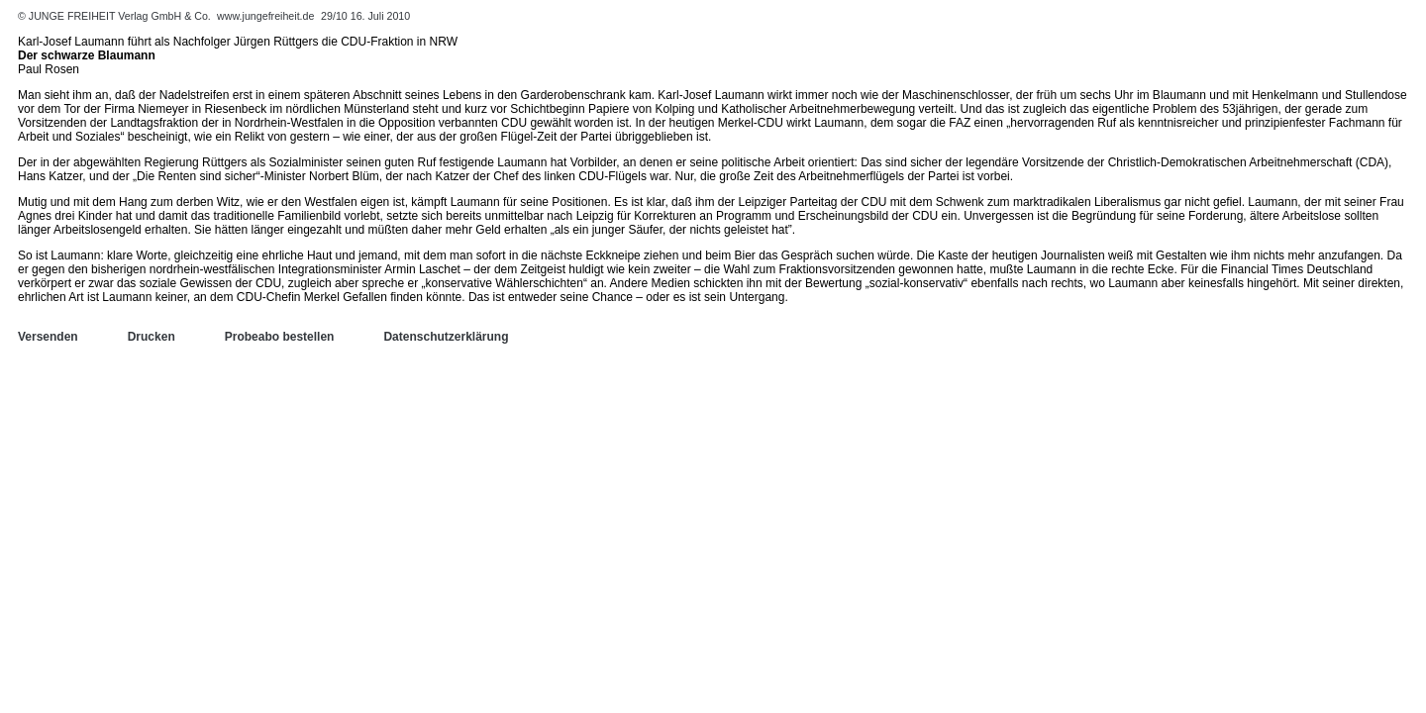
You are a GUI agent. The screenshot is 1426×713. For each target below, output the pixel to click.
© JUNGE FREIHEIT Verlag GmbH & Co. (116, 16)
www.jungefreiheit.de (265, 16)
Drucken (151, 337)
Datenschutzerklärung (445, 337)
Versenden (48, 337)
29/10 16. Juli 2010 (365, 16)
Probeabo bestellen (280, 337)
